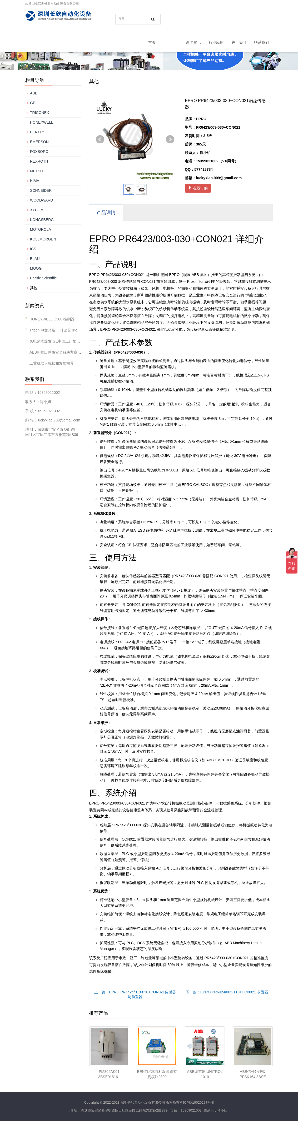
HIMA (34, 181)
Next (170, 139)
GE (32, 103)
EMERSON (39, 142)
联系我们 (261, 42)
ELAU (35, 259)
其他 (33, 288)
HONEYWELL (41, 122)
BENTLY (37, 132)
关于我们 (238, 42)
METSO (36, 171)
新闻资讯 (193, 42)
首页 (152, 42)
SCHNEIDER (41, 190)
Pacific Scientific (43, 278)
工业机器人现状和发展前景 (51, 363)
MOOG (36, 268)
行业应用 (216, 42)
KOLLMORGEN (43, 239)
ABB (33, 93)
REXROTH (39, 161)
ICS (33, 249)
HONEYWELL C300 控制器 (51, 319)
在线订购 (198, 188)
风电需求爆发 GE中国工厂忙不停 (56, 341)
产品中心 (170, 42)
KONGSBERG (42, 220)
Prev (100, 139)
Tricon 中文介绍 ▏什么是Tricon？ (57, 330)
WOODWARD (41, 200)
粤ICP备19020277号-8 (197, 1102)
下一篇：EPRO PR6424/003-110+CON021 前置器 (227, 992)
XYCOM (36, 210)
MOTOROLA (40, 229)
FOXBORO (39, 151)
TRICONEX (39, 112)
